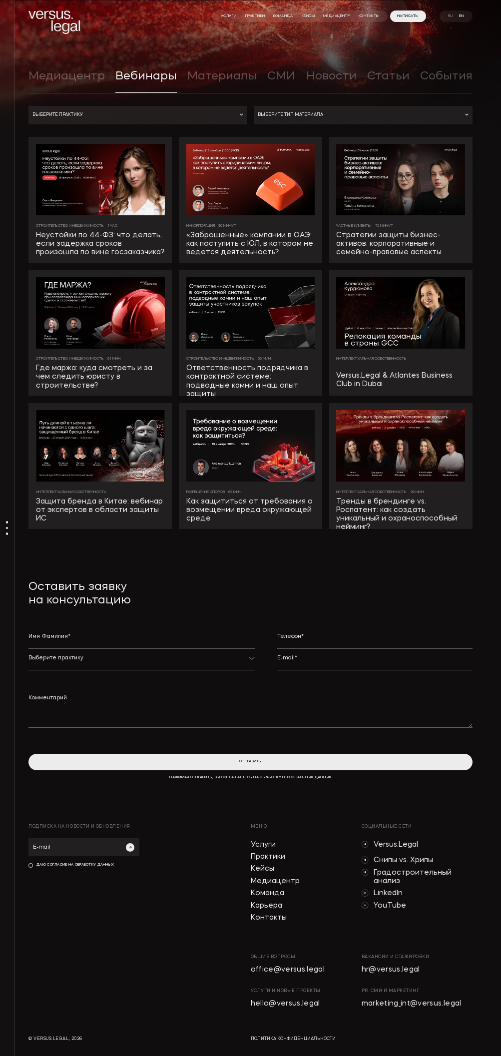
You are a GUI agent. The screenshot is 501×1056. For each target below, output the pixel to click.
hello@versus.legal (285, 1004)
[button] (137, 115)
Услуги (263, 845)
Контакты (269, 918)
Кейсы (262, 869)
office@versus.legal (288, 970)
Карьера (266, 906)
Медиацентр (275, 881)
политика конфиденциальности (293, 1039)
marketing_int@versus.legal (412, 1004)
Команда (267, 893)
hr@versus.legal (391, 970)
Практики (268, 857)
